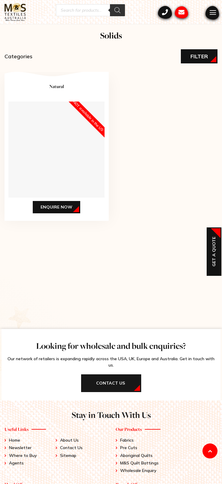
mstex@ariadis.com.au (181, 12)
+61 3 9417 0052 (165, 12)
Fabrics (127, 440)
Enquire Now (56, 207)
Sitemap (68, 455)
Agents (16, 463)
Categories (18, 56)
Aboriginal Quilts (136, 455)
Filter (199, 56)
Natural (56, 86)
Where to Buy (23, 455)
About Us (69, 440)
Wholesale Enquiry (138, 470)
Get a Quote (214, 251)
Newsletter (20, 447)
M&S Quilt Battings (139, 463)
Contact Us (71, 447)
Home (14, 440)
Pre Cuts (128, 447)
